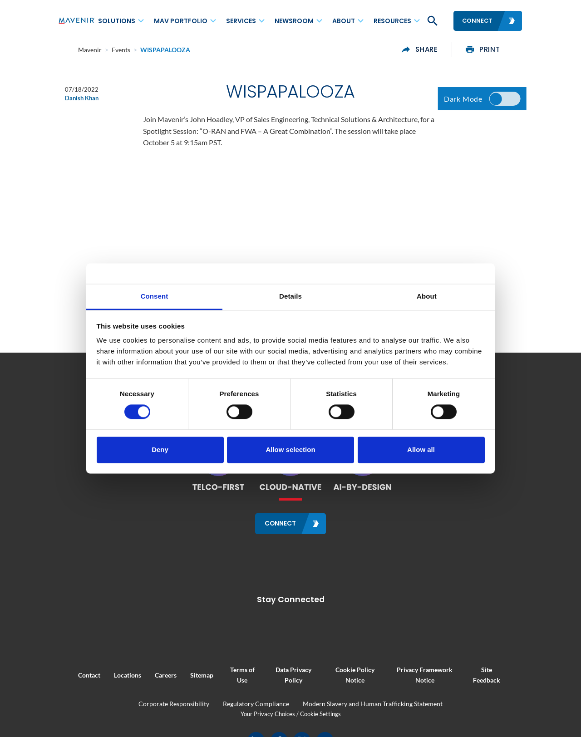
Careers (146, 674)
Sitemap (181, 674)
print (503, 49)
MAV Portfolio (180, 20)
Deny (160, 449)
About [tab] (427, 296)
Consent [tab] (154, 296)
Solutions (116, 20)
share (440, 49)
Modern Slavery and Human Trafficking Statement (373, 703)
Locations (107, 674)
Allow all (421, 449)
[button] (432, 21)
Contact (69, 674)
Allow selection (290, 449)
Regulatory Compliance (256, 703)
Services (241, 20)
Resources (392, 20)
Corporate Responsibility (173, 703)
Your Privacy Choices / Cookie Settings (291, 713)
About (343, 20)
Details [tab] (290, 296)
